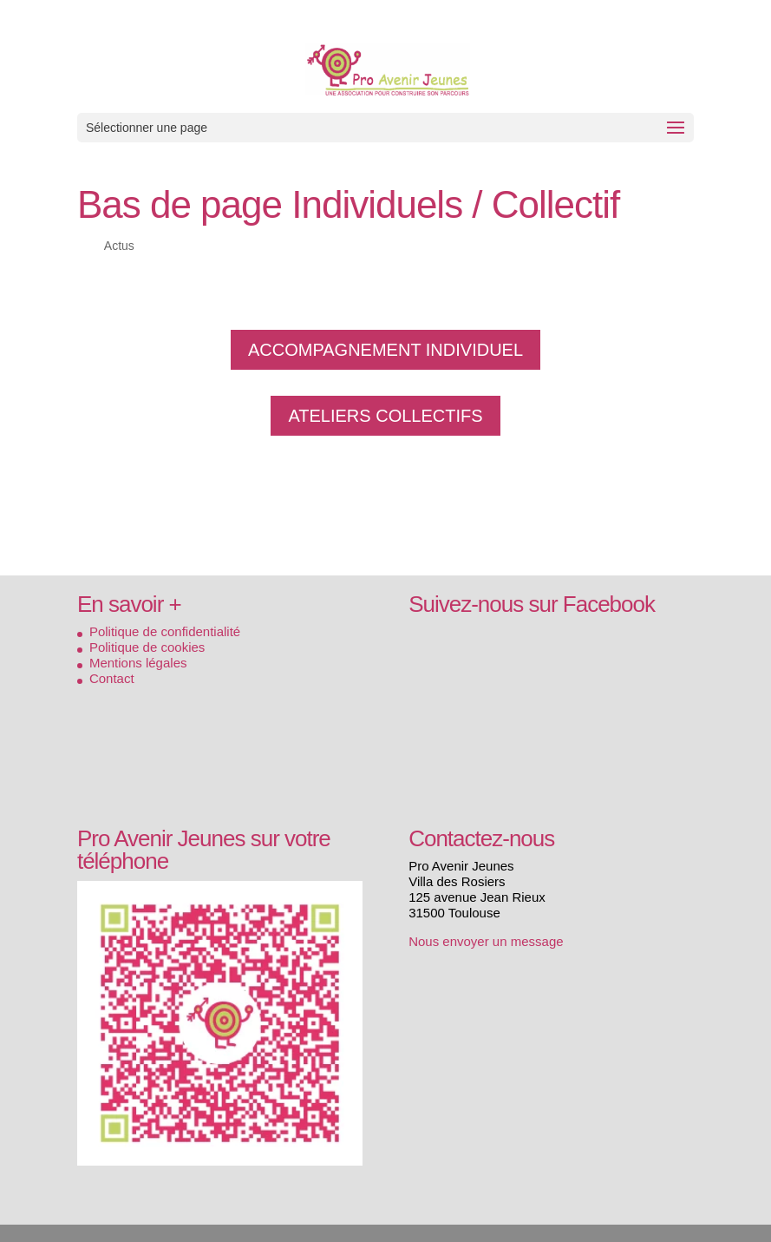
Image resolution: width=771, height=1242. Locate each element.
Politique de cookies (147, 647)
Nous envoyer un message (485, 941)
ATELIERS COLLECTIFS (385, 415)
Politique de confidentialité (164, 631)
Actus (119, 246)
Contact (111, 678)
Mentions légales (138, 662)
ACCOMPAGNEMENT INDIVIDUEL (385, 349)
